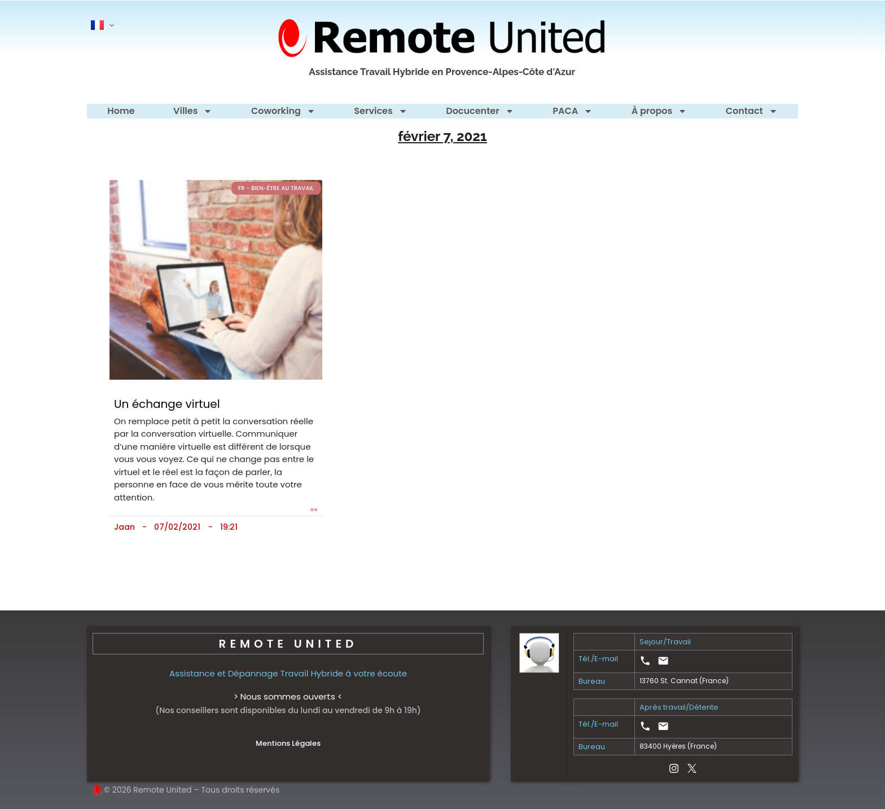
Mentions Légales (288, 743)
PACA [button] (573, 111)
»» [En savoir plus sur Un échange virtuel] (314, 509)
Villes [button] (192, 111)
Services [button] (380, 111)
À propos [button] (659, 111)
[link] (645, 660)
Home (120, 111)
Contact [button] (752, 111)
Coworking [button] (283, 111)
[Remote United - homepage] (442, 38)
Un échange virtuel (167, 404)
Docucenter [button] (480, 111)
